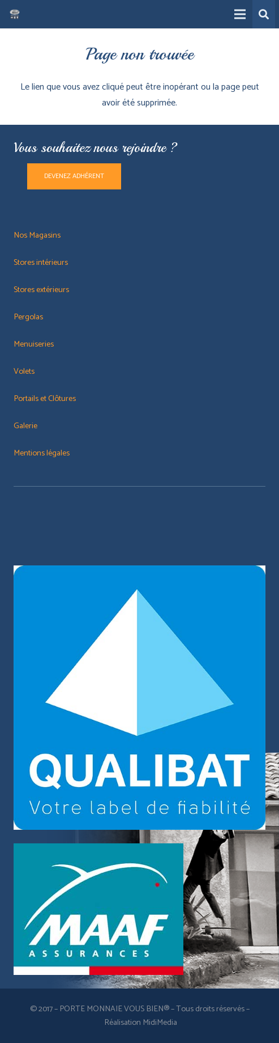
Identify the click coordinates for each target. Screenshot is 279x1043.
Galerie (25, 426)
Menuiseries (34, 344)
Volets (24, 371)
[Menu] (240, 14)
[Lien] (14, 14)
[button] (263, 14)
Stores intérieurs (41, 262)
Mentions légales (42, 453)
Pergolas (28, 317)
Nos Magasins (37, 235)
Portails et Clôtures (46, 399)
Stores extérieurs (41, 290)
